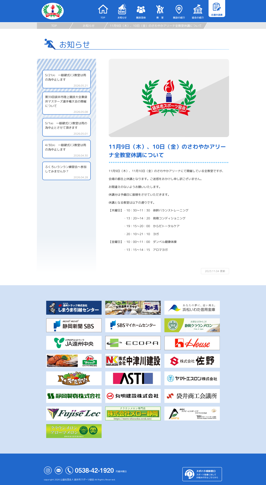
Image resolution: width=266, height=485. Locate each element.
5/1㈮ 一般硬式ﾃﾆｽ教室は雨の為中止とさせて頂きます (66, 125)
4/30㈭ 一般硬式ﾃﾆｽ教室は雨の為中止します (65, 147)
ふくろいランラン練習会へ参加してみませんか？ (65, 169)
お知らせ (89, 26)
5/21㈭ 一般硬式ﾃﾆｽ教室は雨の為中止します (65, 77)
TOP (54, 26)
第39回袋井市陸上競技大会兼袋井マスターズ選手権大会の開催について (66, 101)
